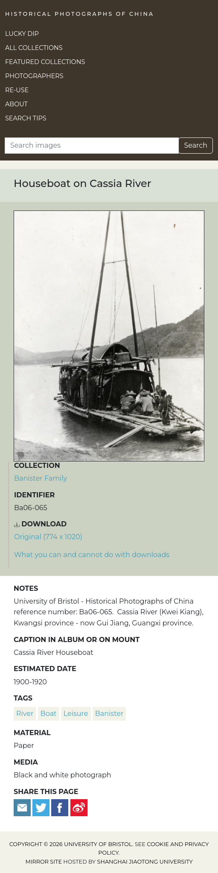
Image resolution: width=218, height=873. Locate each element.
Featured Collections (45, 62)
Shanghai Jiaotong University (145, 861)
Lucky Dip (22, 34)
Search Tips (26, 118)
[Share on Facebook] (59, 807)
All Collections (34, 48)
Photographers (34, 76)
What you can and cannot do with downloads (91, 555)
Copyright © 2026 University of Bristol (70, 844)
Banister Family (40, 478)
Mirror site (43, 861)
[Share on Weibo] (78, 807)
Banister (109, 713)
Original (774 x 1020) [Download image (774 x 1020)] (48, 537)
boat (49, 713)
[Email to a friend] (23, 807)
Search (195, 145)
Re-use (17, 90)
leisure (76, 713)
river (24, 713)
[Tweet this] (41, 807)
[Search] (92, 145)
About (16, 104)
